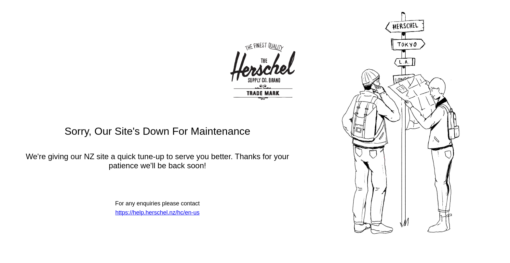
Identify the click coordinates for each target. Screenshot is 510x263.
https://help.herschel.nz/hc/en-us (157, 212)
